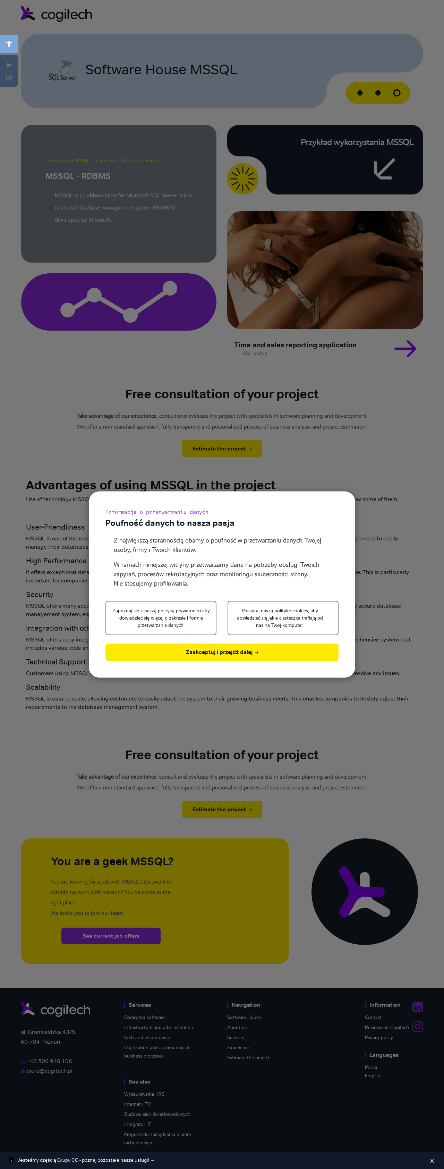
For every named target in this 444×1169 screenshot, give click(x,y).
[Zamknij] (432, 1160)
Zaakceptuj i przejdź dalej (222, 652)
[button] (9, 44)
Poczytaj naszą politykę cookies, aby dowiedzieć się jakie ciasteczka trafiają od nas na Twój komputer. (280, 618)
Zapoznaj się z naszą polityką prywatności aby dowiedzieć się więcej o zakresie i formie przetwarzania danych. (161, 618)
